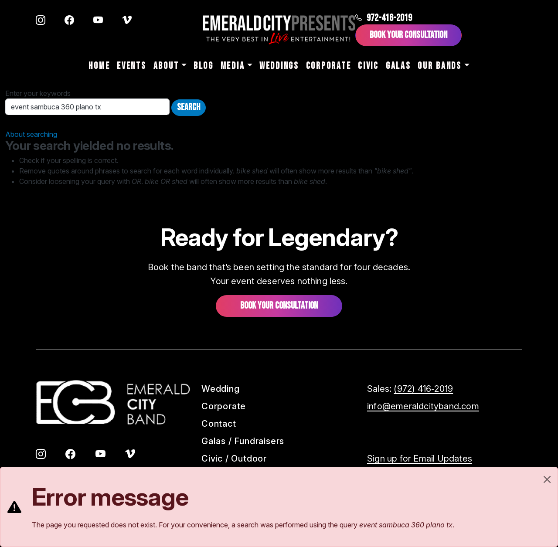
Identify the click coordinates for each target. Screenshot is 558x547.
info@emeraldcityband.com (423, 406)
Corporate (328, 66)
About (166, 66)
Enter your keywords (38, 93)
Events (131, 66)
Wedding (220, 389)
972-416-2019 (383, 18)
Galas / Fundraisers (242, 441)
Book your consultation (279, 306)
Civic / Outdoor (234, 458)
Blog (204, 66)
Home (99, 66)
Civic (368, 66)
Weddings (279, 66)
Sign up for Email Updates (419, 458)
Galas (398, 66)
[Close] (547, 479)
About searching (31, 134)
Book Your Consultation (408, 35)
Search (188, 107)
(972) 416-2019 (423, 389)
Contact (218, 423)
